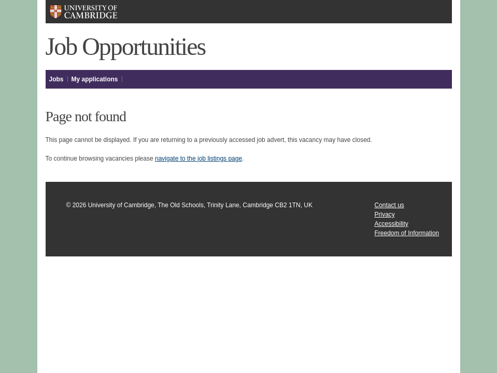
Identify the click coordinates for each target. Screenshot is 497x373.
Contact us (389, 205)
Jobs (56, 79)
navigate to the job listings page (198, 158)
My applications (95, 79)
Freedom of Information (407, 233)
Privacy (385, 214)
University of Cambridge (83, 11)
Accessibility (391, 223)
